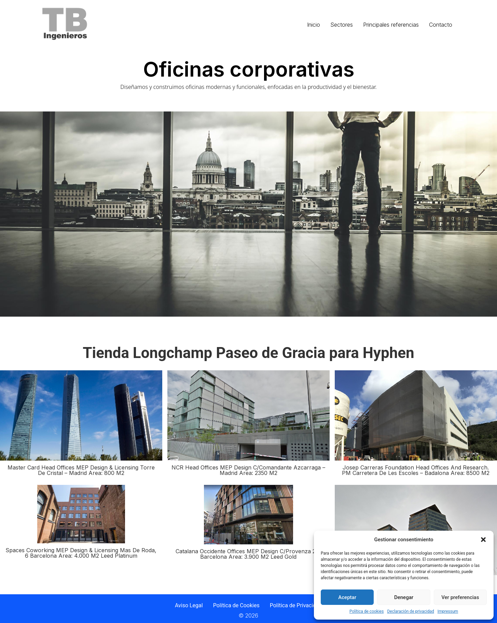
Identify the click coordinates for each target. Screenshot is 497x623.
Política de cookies (366, 611)
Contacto (440, 24)
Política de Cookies (236, 605)
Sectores (341, 24)
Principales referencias (391, 24)
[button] (483, 539)
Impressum (448, 611)
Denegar (403, 597)
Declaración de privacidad (410, 611)
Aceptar (347, 597)
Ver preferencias (460, 597)
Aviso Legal (189, 605)
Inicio (313, 24)
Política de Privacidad (296, 605)
